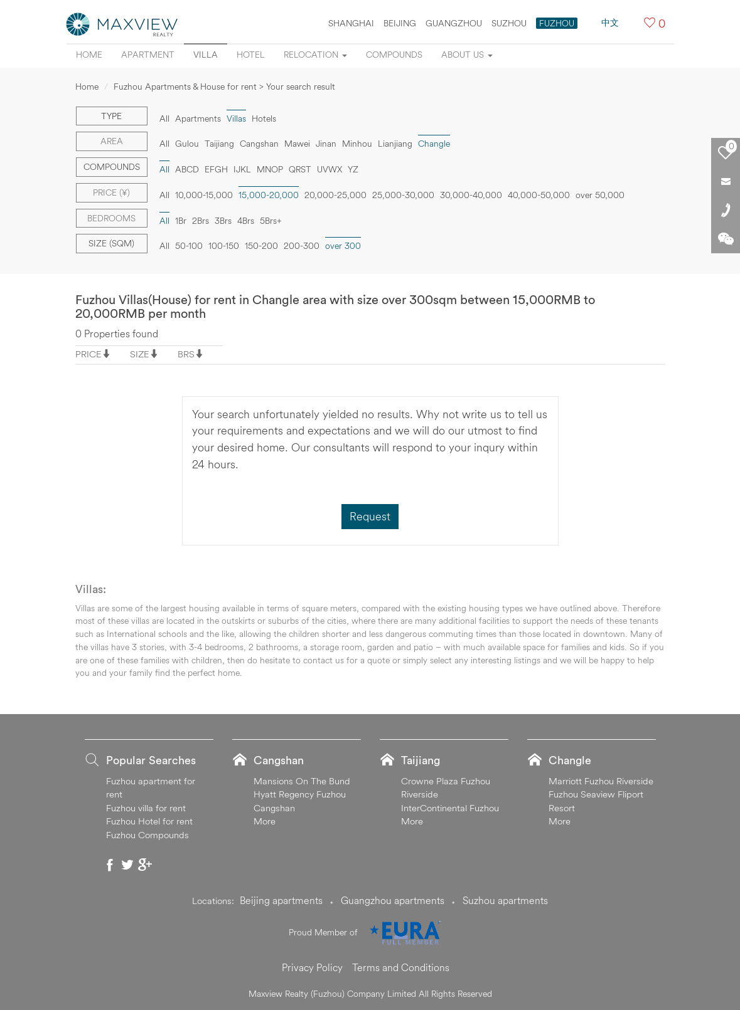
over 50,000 (600, 195)
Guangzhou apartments (392, 900)
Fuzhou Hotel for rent (149, 821)
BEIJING (399, 23)
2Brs (200, 220)
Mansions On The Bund (302, 781)
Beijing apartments (281, 900)
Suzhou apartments (505, 900)
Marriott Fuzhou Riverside (601, 781)
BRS (186, 354)
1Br (180, 220)
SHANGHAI (351, 23)
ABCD (187, 169)
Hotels (264, 118)
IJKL (242, 169)
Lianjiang (395, 143)
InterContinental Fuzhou (450, 808)
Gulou (187, 143)
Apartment (147, 54)
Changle (434, 143)
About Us (467, 54)
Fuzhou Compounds (147, 835)
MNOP (270, 169)
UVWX (329, 169)
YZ (353, 169)
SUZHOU (509, 23)
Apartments (198, 118)
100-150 (223, 245)
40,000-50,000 (539, 195)
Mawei (297, 143)
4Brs (245, 220)
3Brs (223, 220)
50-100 (189, 245)
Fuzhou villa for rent (146, 808)
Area (111, 141)
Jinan (326, 143)
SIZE (139, 354)
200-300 (301, 245)
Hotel (251, 54)
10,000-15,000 (204, 195)
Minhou (357, 143)
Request (370, 516)
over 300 (343, 245)
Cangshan (259, 143)
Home (89, 54)
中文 (610, 22)
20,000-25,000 (335, 195)
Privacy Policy (312, 967)
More (265, 821)
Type (111, 116)
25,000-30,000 (403, 195)
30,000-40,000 (471, 195)
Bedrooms (111, 218)
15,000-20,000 (269, 195)
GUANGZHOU (454, 23)
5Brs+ (271, 220)
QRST (300, 169)
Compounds (394, 54)
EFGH (216, 169)
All (164, 118)
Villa (205, 54)
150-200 (261, 245)
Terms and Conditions (400, 967)
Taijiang (219, 143)
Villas (236, 118)
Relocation (315, 54)
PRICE (88, 354)
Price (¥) (111, 192)
